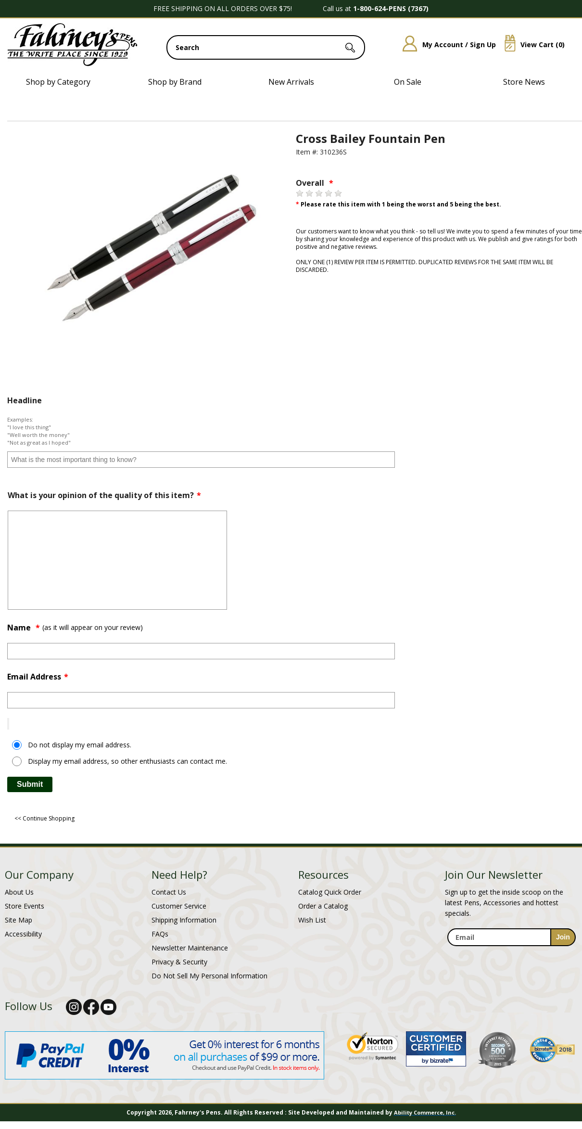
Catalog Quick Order (329, 892)
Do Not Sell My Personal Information (209, 975)
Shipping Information (184, 919)
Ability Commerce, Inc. (425, 1112)
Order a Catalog (323, 906)
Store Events (24, 906)
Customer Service (179, 906)
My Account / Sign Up (445, 44)
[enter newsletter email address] (511, 937)
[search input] (265, 47)
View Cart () (531, 44)
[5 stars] (338, 193)
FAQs (160, 933)
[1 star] (300, 193)
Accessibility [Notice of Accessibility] (23, 933)
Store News (524, 82)
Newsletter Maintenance (190, 947)
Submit (30, 784)
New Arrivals (291, 82)
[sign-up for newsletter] (563, 937)
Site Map (18, 919)
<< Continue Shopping (44, 818)
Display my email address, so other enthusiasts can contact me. (127, 761)
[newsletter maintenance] (511, 952)
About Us (19, 892)
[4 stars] (328, 193)
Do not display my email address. (79, 744)
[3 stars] (319, 193)
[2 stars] (309, 193)
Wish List (312, 919)
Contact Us (169, 892)
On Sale (407, 82)
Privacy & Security (179, 961)
